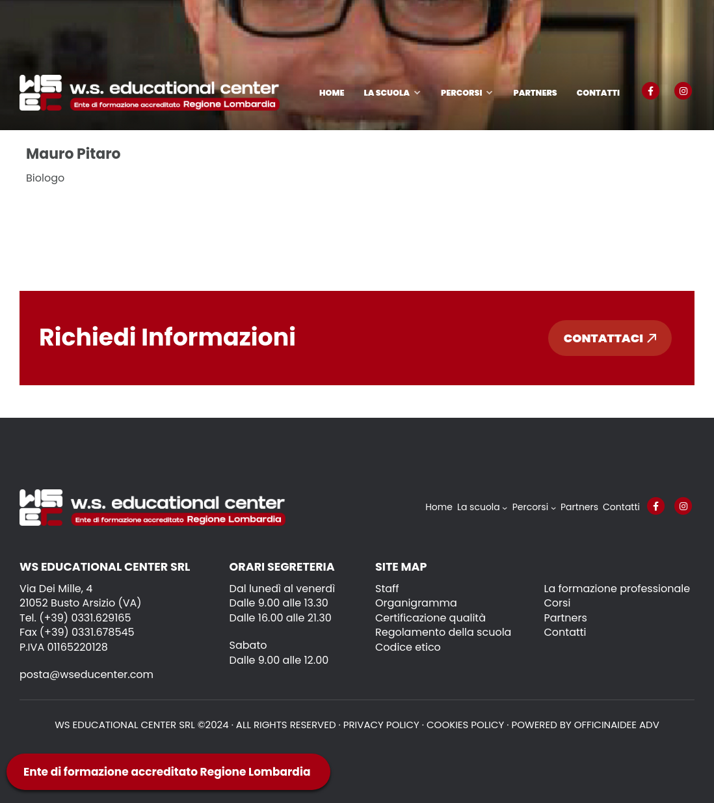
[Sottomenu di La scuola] (504, 507)
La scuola (387, 92)
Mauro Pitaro (73, 154)
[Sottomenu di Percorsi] (553, 507)
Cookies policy (465, 724)
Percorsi (461, 92)
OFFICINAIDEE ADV (616, 724)
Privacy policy (381, 724)
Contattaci (610, 338)
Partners (535, 92)
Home (331, 92)
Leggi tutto (66, 211)
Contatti (598, 92)
